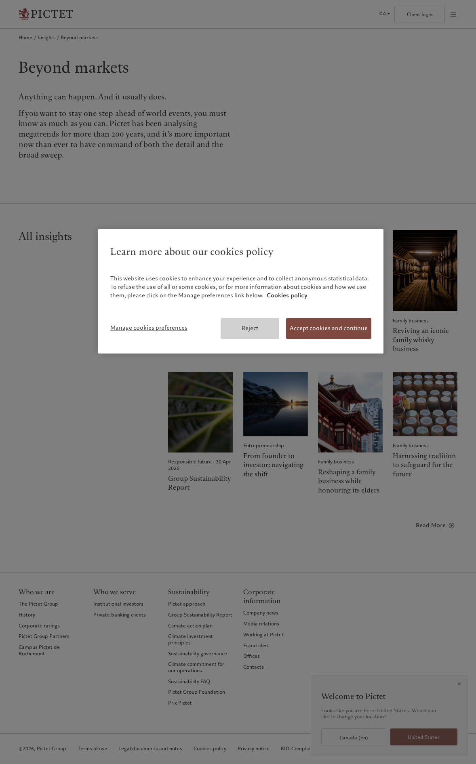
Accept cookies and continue (329, 328)
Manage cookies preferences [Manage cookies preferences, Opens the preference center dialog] (148, 328)
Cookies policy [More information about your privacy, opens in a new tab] (287, 295)
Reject (250, 328)
